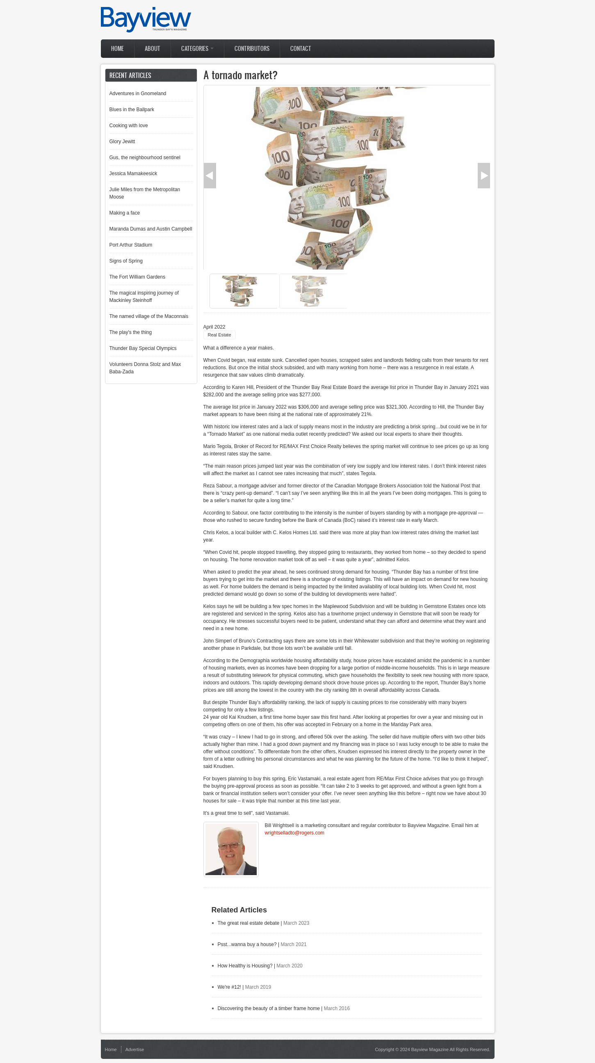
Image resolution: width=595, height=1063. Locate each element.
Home (117, 49)
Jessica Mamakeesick (133, 173)
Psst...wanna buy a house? (247, 944)
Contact (300, 49)
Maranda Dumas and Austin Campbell (150, 229)
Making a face (124, 213)
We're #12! (229, 987)
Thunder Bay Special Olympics (143, 348)
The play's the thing (130, 332)
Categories (197, 49)
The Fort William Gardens (137, 277)
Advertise (134, 1049)
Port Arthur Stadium (131, 245)
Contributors (252, 49)
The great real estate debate (249, 923)
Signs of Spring (126, 261)
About (152, 49)
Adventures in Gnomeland (137, 93)
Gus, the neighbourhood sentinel (144, 157)
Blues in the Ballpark (131, 109)
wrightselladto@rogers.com (295, 833)
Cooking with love (128, 125)
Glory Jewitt (122, 141)
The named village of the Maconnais (149, 316)
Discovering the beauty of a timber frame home (269, 1008)
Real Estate (219, 334)
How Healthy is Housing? (245, 966)
